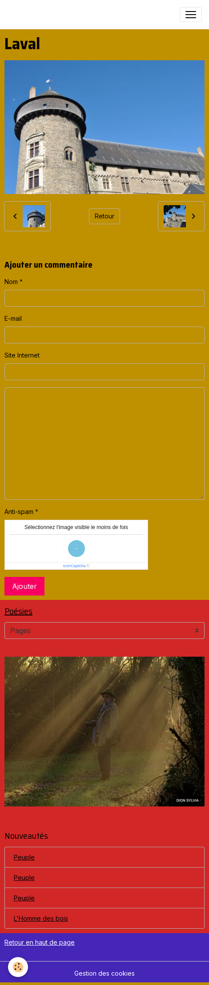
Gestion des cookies (104, 973)
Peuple (24, 857)
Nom (11, 281)
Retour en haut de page (39, 942)
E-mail (13, 318)
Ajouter (24, 586)
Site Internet (22, 355)
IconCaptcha (74, 566)
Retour (104, 216)
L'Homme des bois (41, 918)
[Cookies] (18, 967)
